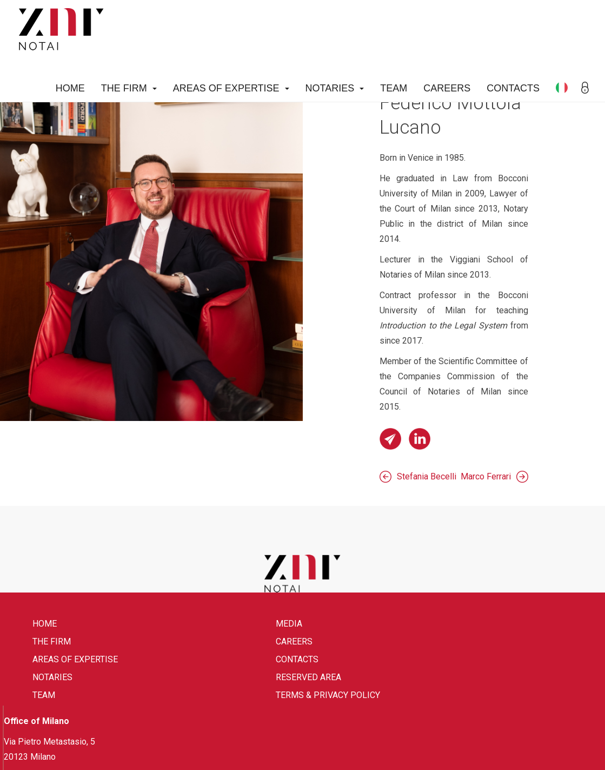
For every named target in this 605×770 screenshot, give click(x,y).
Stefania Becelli (426, 476)
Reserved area (308, 677)
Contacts (513, 88)
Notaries (334, 88)
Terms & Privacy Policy (328, 695)
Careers (446, 88)
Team (393, 88)
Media (289, 623)
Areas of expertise (231, 88)
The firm (129, 88)
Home (70, 88)
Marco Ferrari (486, 476)
